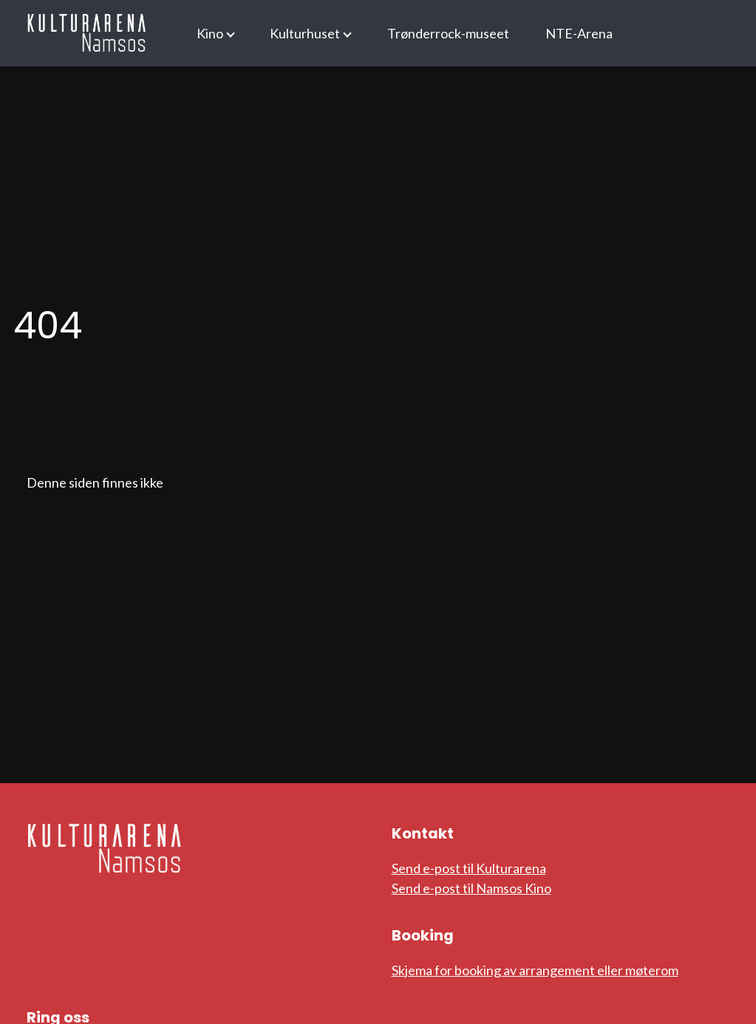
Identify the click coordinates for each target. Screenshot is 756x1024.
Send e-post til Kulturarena (469, 868)
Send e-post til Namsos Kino (471, 888)
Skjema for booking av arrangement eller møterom (535, 970)
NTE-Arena (579, 33)
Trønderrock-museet (448, 33)
